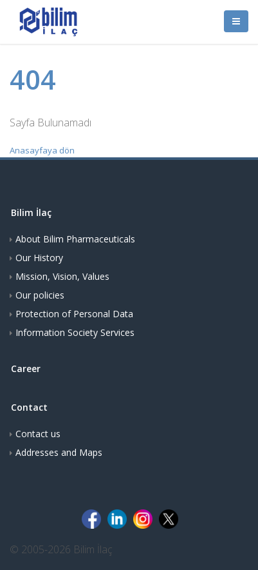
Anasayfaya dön (42, 150)
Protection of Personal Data (74, 314)
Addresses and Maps (58, 452)
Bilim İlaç (31, 212)
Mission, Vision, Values (62, 276)
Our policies (39, 295)
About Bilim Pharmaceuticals (75, 239)
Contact (29, 407)
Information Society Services (74, 332)
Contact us (37, 434)
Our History (39, 257)
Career (26, 368)
